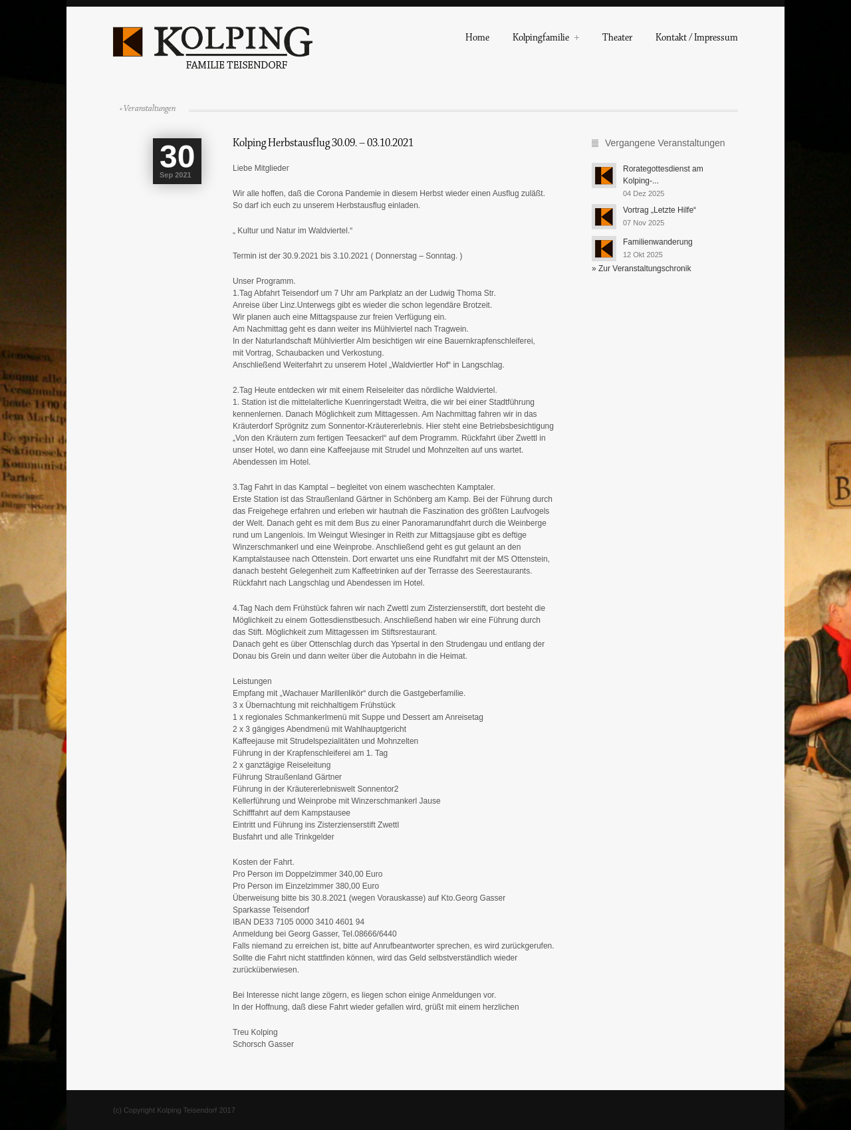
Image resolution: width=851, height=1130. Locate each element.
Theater (617, 39)
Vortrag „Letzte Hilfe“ (659, 210)
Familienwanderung (658, 242)
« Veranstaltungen (148, 108)
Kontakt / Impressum (697, 39)
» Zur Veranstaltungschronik (641, 268)
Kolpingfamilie (546, 39)
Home (477, 39)
